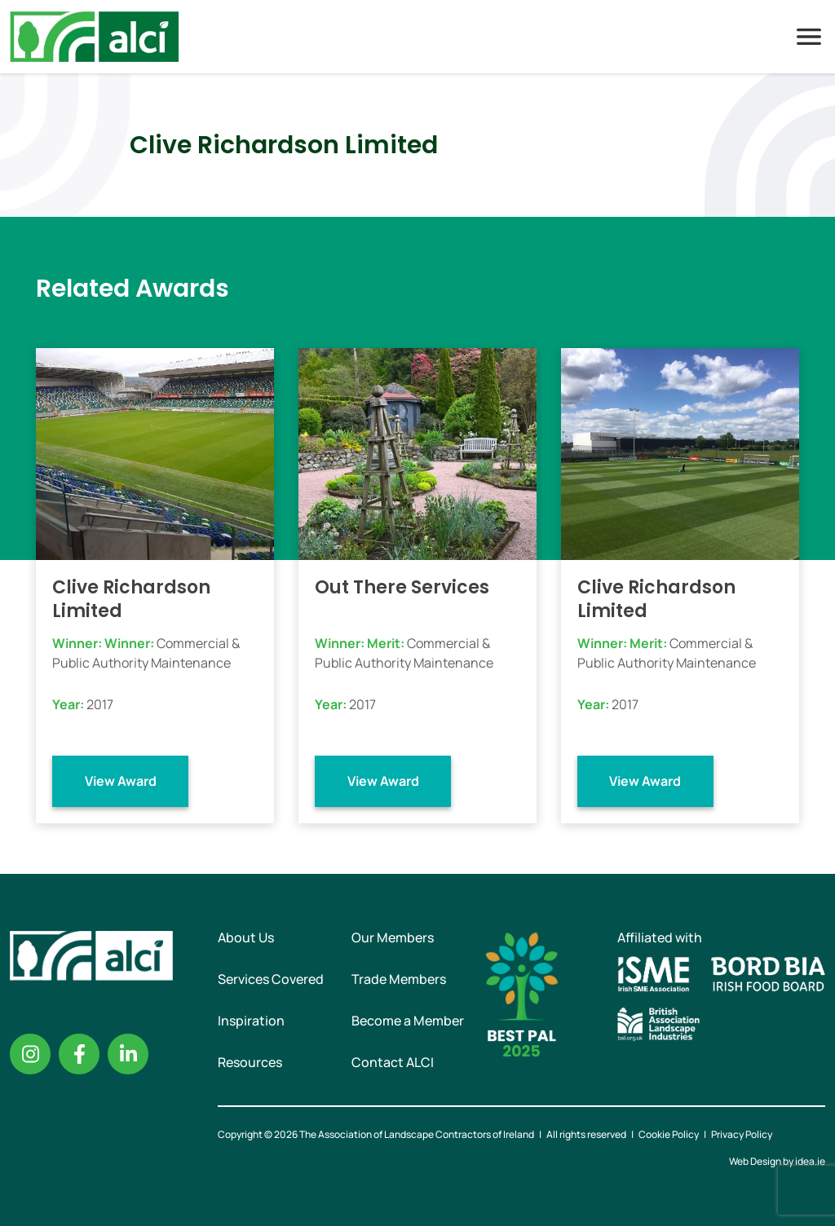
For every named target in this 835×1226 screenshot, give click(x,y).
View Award (121, 781)
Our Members (392, 937)
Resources (250, 1062)
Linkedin (128, 1054)
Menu (809, 36)
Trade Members (398, 979)
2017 (99, 704)
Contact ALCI (392, 1062)
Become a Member (407, 1021)
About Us (246, 937)
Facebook (79, 1054)
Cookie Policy (668, 1134)
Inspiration (251, 1021)
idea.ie (810, 1161)
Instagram (30, 1054)
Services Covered (271, 979)
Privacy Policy (741, 1134)
